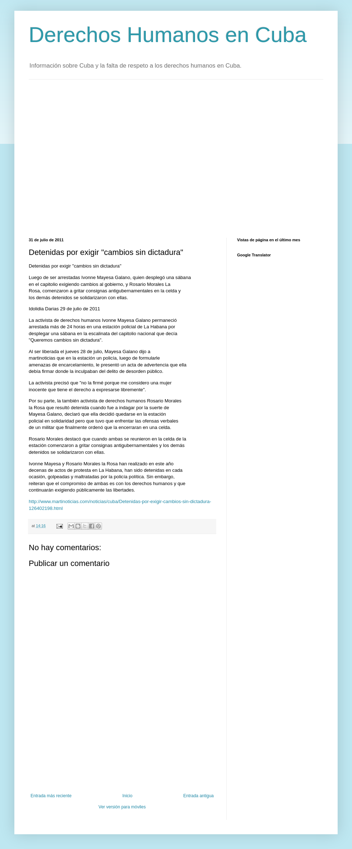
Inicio (127, 795)
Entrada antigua (198, 795)
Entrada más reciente (51, 795)
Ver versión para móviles (121, 806)
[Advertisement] (67, 157)
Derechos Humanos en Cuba (168, 35)
